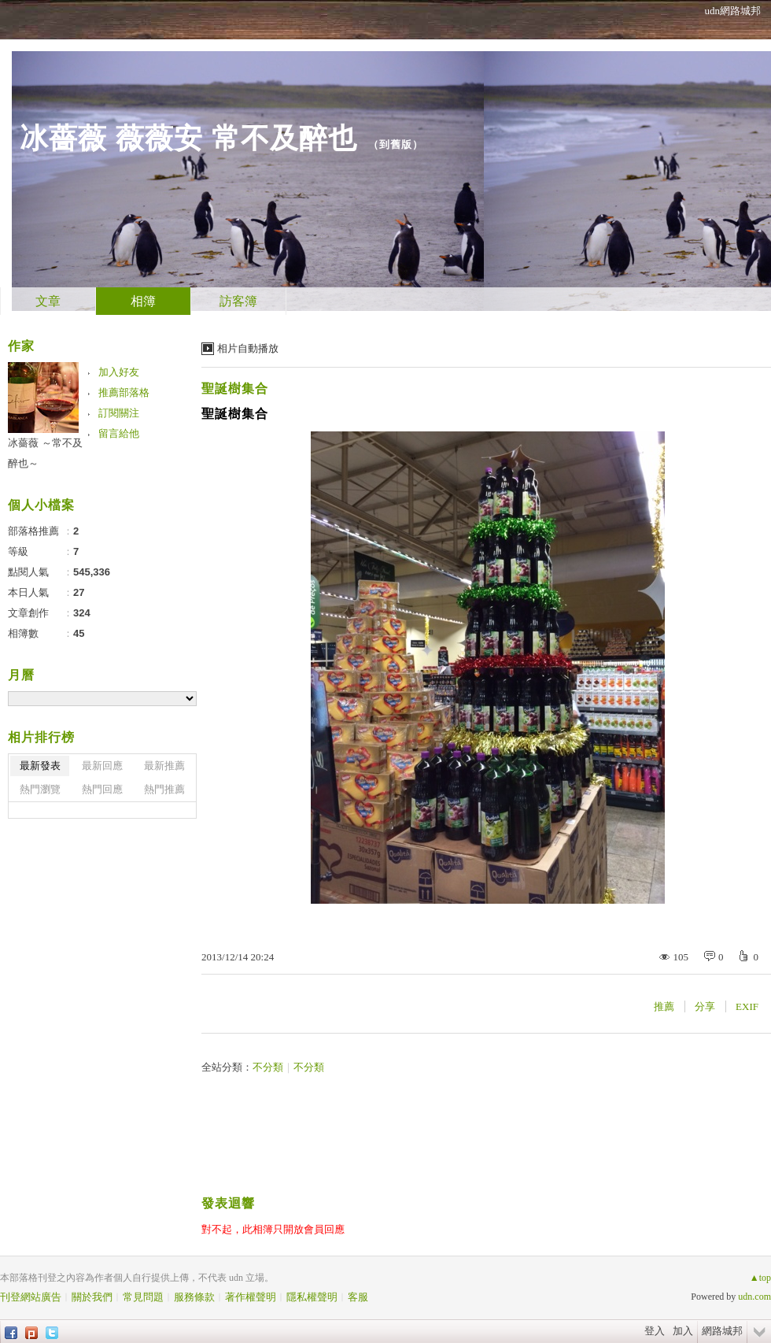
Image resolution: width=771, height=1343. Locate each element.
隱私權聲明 (312, 1297)
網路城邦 (722, 1331)
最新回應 (102, 765)
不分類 (268, 1067)
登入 (654, 1331)
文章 (48, 301)
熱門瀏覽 (40, 789)
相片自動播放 (248, 348)
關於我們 (92, 1297)
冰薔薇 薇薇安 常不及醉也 (188, 138)
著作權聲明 (250, 1297)
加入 (683, 1331)
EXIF (747, 1006)
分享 (705, 1006)
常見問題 (143, 1297)
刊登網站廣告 (30, 1297)
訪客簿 (238, 301)
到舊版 (395, 144)
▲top (760, 1277)
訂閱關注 (118, 413)
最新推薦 (164, 765)
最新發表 (40, 765)
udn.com (754, 1296)
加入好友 (118, 372)
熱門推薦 (164, 789)
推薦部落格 (123, 392)
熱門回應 (102, 789)
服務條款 (194, 1297)
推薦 (664, 1006)
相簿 (143, 301)
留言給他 (118, 433)
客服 (358, 1297)
